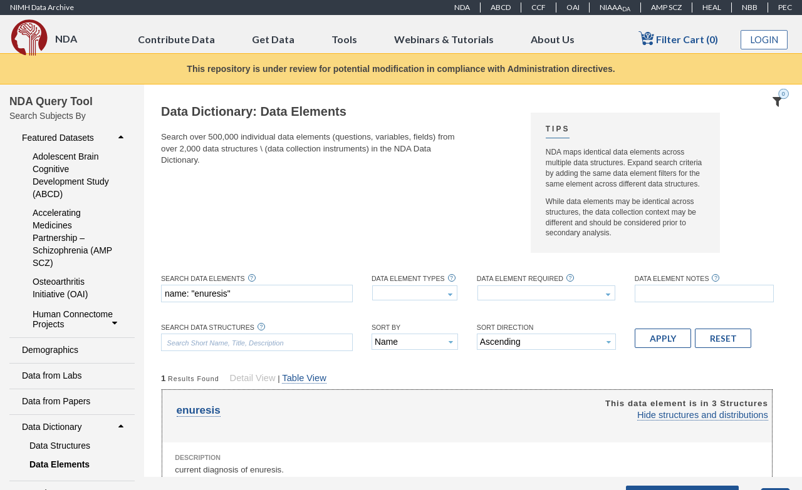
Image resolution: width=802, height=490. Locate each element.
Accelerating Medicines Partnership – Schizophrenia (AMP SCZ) (72, 238)
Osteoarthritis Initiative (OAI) (60, 288)
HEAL (711, 7)
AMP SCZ (666, 7)
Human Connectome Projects (76, 319)
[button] (663, 338)
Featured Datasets (74, 138)
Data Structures (59, 446)
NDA (462, 7)
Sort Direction (505, 327)
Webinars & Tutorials (444, 39)
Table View (304, 378)
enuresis (199, 410)
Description (198, 457)
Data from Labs (51, 375)
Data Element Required (520, 278)
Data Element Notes (672, 278)
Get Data (273, 39)
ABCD (501, 7)
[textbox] (257, 293)
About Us (553, 39)
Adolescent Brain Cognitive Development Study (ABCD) (71, 175)
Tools (344, 39)
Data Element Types (408, 278)
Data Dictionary (74, 427)
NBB (750, 7)
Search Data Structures (207, 327)
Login (764, 39)
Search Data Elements (203, 278)
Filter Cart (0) (678, 38)
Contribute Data (176, 39)
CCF (538, 7)
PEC (785, 7)
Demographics (50, 350)
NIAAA (615, 8)
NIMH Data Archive (42, 7)
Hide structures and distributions (702, 415)
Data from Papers (56, 401)
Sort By (386, 327)
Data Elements (59, 464)
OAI (573, 7)
